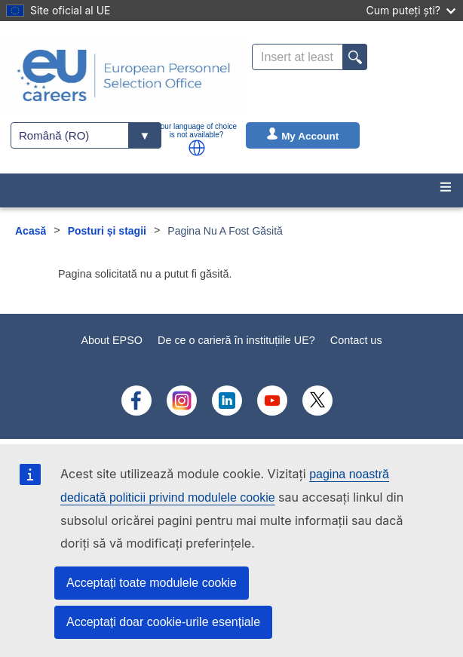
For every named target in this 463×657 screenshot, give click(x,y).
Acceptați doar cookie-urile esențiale (163, 622)
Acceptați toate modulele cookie (151, 582)
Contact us (356, 340)
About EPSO (112, 340)
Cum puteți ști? (410, 10)
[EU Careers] (123, 75)
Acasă (30, 231)
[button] (197, 148)
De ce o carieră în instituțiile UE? (236, 340)
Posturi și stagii (107, 231)
